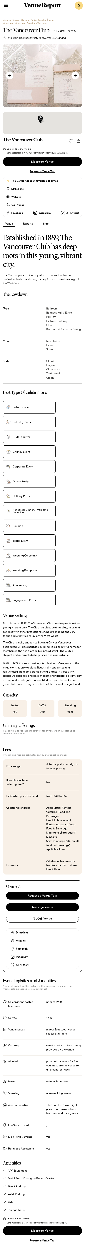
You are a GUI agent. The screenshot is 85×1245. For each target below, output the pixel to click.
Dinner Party (61, 437)
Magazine (24, 1165)
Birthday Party (62, 407)
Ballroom (52, 308)
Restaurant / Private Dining (63, 329)
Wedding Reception (65, 481)
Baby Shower (21, 407)
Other (50, 325)
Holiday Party (21, 451)
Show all (12, 1116)
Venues (20, 1154)
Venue (9, 223)
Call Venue (17, 205)
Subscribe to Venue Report (26, 1207)
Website (16, 197)
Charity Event (62, 422)
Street (50, 349)
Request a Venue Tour (42, 171)
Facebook (22, 845)
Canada (25, 20)
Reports (28, 223)
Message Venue (42, 162)
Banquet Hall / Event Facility (59, 315)
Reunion (18, 466)
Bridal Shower (21, 422)
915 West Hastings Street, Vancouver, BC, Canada (37, 37)
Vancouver (20, 23)
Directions (17, 189)
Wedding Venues (11, 20)
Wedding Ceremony (25, 481)
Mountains (53, 341)
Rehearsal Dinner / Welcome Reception (65, 451)
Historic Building (56, 321)
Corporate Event (23, 437)
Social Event (61, 466)
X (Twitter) (22, 861)
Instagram (22, 853)
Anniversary (20, 496)
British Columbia (38, 20)
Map (46, 223)
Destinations (30, 1177)
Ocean (50, 345)
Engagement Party (65, 496)
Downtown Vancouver (37, 23)
